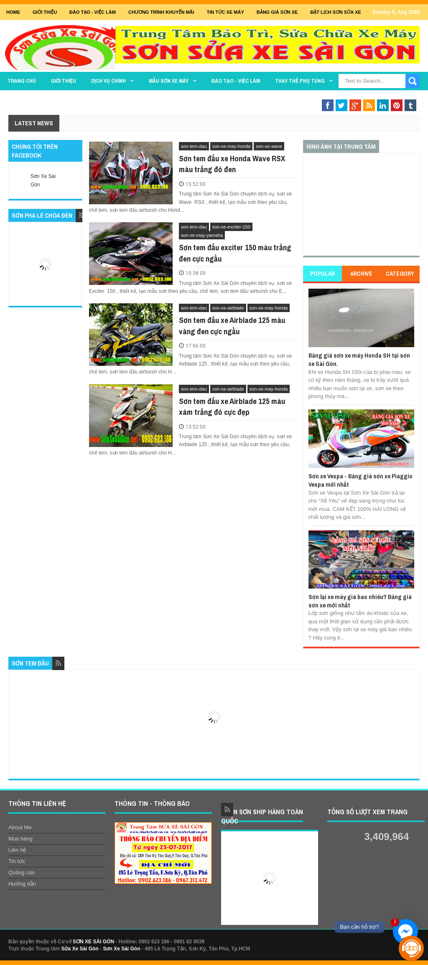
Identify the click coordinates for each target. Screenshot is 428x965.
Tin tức (16, 861)
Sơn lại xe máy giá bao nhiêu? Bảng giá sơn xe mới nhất (360, 600)
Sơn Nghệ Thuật (369, 97)
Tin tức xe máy (225, 12)
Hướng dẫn (22, 884)
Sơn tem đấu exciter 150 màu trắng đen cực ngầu (235, 253)
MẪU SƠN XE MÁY (169, 80)
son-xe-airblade (228, 307)
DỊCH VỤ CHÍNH (108, 80)
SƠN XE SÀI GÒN (93, 942)
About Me (20, 827)
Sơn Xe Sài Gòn (121, 949)
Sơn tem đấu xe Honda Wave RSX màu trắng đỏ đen (232, 164)
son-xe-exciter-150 (231, 226)
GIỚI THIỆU (45, 12)
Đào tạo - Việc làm (235, 80)
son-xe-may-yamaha (202, 235)
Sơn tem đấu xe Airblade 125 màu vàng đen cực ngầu (232, 326)
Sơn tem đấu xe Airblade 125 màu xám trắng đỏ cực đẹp (232, 407)
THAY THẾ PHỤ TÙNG (300, 80)
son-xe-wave (269, 146)
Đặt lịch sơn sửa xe (335, 12)
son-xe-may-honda (231, 146)
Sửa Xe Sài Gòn (79, 949)
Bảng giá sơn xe (277, 12)
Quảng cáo (21, 872)
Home (13, 12)
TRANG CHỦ (22, 80)
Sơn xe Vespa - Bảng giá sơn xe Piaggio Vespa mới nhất (360, 480)
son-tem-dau (194, 146)
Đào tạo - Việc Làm (92, 12)
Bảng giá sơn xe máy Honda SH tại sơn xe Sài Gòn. (359, 359)
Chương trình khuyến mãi (161, 12)
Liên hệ (17, 850)
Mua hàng (20, 838)
